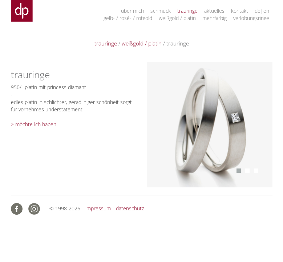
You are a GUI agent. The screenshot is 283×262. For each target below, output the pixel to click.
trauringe (187, 10)
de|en (262, 10)
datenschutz (130, 208)
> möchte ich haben (33, 124)
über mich (132, 10)
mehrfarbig (214, 18)
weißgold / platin (177, 18)
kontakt (239, 10)
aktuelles (214, 10)
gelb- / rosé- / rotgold (128, 18)
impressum (98, 208)
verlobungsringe (251, 18)
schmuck (160, 10)
